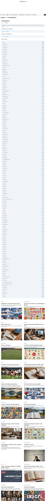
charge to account (5, 74)
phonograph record (5, 141)
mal (2, 36)
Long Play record (5, 45)
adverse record (5, 54)
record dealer (4, 175)
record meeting (5, 215)
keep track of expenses (6, 112)
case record (4, 67)
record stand (4, 242)
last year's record (5, 114)
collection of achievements (6, 78)
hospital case (4, 105)
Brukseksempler (3, 442)
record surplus (4, 244)
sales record (4, 260)
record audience (5, 161)
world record (4, 296)
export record (4, 92)
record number (5, 217)
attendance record (5, 60)
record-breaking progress (6, 258)
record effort (4, 184)
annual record (4, 58)
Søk (44, 14)
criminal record (5, 83)
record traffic (4, 249)
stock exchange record (6, 269)
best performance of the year (6, 65)
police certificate (5, 143)
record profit (4, 231)
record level (4, 208)
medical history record (5, 119)
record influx (4, 204)
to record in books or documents (7, 282)
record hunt (4, 195)
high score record (5, 101)
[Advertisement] (23, 8)
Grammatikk (34, 14)
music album (4, 123)
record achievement (5, 152)
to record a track (5, 280)
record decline (4, 177)
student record (4, 271)
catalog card (4, 69)
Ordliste (3, 17)
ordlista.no (23, 1)
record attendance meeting (6, 159)
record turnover (5, 251)
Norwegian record (5, 49)
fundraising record (5, 94)
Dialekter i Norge (28, 14)
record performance (5, 224)
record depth (4, 179)
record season (4, 240)
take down (4, 273)
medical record (5, 121)
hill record (4, 103)
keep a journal (4, 110)
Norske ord (2, 301)
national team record (5, 128)
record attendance (5, 157)
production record (5, 148)
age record (4, 56)
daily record (4, 85)
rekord (7, 36)
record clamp (4, 166)
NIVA (5, 36)
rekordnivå (3, 31)
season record (4, 262)
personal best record (5, 139)
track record (4, 291)
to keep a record (5, 278)
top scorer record (5, 289)
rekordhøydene (12, 17)
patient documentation (5, 134)
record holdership (5, 193)
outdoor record (5, 132)
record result (4, 235)
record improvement (5, 197)
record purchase (5, 233)
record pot (4, 226)
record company (5, 170)
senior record (4, 264)
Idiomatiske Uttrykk (22, 14)
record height (4, 188)
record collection (5, 168)
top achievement (5, 287)
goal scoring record (5, 96)
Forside (4, 14)
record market (4, 213)
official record (4, 130)
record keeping (5, 206)
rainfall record (4, 150)
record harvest (4, 186)
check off (4, 76)
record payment (5, 222)
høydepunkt (7, 31)
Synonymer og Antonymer (14, 14)
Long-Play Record (5, 47)
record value (4, 253)
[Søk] (40, 14)
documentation (5, 87)
